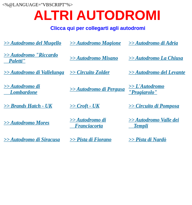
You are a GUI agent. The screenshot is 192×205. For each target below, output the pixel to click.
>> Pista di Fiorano (90, 139)
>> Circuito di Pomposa (154, 106)
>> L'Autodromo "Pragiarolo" (146, 89)
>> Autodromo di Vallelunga (34, 72)
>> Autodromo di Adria (153, 43)
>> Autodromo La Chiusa (156, 58)
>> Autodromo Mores (26, 123)
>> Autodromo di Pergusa (97, 89)
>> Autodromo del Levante (157, 72)
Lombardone (21, 92)
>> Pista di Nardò (147, 139)
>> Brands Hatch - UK (28, 106)
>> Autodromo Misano (94, 58)
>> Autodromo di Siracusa (32, 139)
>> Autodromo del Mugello (32, 43)
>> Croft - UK (84, 106)
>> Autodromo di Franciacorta (88, 123)
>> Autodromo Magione (95, 43)
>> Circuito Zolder (90, 72)
